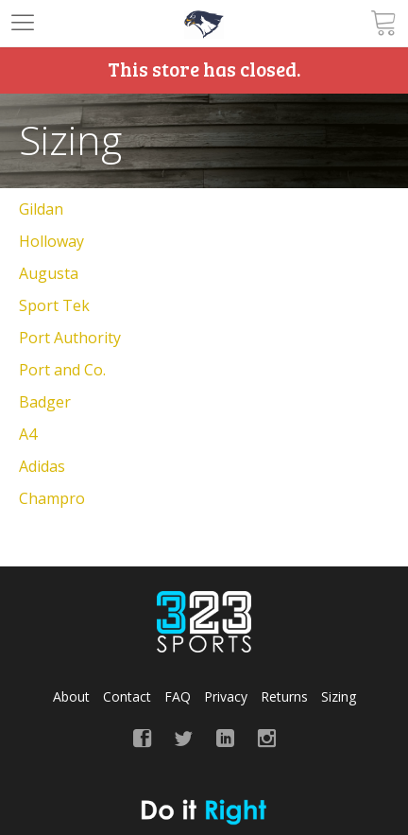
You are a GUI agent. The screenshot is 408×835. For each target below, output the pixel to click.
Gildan (41, 209)
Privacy (225, 696)
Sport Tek (54, 305)
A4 (28, 434)
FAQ (177, 696)
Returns (284, 696)
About (71, 696)
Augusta (48, 273)
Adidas (42, 466)
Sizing (338, 696)
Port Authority (70, 337)
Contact (127, 696)
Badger (45, 401)
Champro (52, 498)
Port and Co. (62, 369)
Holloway (51, 241)
